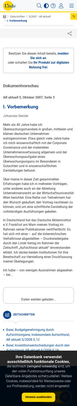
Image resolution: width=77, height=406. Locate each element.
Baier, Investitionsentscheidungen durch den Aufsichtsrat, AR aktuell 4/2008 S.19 (38, 347)
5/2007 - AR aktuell (40, 16)
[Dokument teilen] (69, 33)
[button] (39, 5)
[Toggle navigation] (61, 5)
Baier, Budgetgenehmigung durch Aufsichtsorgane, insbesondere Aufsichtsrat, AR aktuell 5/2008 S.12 (38, 335)
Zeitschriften (17, 16)
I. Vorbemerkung (17, 20)
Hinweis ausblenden (38, 397)
